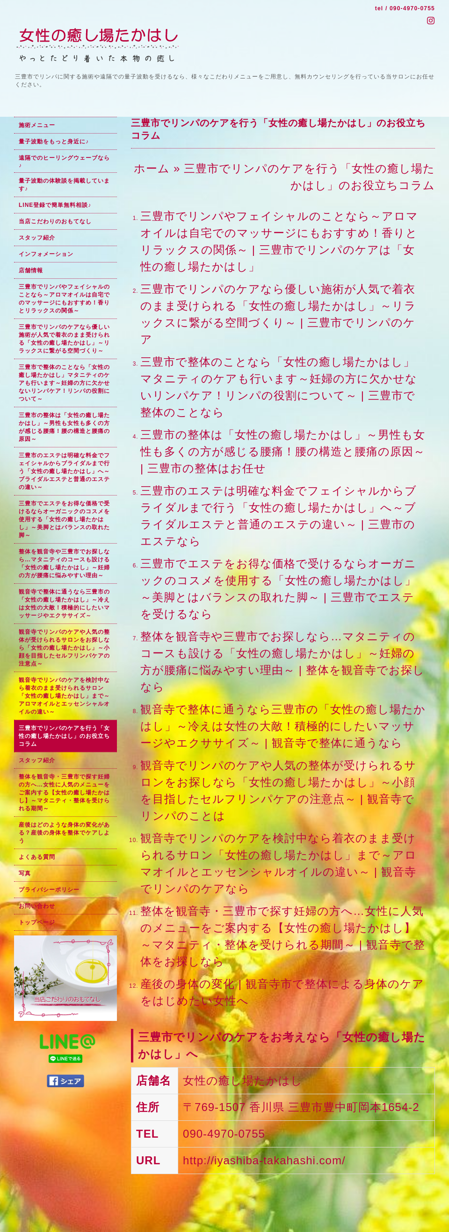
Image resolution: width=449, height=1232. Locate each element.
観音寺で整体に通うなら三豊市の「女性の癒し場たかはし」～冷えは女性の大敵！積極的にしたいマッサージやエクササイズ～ (64, 603)
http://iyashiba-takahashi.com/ (264, 1160)
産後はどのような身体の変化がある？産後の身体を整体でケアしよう (64, 832)
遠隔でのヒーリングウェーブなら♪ (64, 162)
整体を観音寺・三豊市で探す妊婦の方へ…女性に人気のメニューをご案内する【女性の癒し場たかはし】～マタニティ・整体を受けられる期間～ (64, 792)
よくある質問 (37, 857)
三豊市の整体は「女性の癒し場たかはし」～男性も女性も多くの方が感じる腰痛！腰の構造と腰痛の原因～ (64, 427)
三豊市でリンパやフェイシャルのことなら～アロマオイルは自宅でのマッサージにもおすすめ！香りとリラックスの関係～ (64, 298)
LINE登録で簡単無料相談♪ (55, 205)
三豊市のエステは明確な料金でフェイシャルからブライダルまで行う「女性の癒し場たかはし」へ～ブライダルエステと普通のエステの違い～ (64, 471)
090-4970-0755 (412, 8)
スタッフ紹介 (37, 237)
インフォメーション (46, 254)
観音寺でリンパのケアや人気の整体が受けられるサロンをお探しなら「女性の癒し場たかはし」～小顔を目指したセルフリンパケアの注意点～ (64, 648)
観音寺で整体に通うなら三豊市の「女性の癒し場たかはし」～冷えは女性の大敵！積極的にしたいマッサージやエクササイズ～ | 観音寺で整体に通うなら (283, 726)
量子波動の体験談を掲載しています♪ (64, 184)
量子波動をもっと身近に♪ (54, 141)
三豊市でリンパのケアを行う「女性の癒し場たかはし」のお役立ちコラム (64, 736)
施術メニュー (37, 125)
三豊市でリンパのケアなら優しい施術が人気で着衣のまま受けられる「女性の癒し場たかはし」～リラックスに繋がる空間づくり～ (64, 339)
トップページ (37, 922)
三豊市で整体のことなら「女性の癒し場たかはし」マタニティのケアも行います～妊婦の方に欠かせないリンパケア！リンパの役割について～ (64, 383)
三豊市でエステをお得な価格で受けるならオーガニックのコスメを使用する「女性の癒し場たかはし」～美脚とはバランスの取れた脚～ (64, 519)
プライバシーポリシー (49, 889)
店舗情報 (31, 270)
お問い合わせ (37, 906)
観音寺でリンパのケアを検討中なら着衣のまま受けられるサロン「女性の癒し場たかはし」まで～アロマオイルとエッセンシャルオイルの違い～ (64, 696)
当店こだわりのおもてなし (55, 221)
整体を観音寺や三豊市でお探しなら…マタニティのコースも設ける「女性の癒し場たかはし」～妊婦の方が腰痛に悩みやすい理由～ (64, 563)
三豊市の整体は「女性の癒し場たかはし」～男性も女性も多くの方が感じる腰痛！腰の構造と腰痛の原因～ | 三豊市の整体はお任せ (282, 451)
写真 (25, 873)
